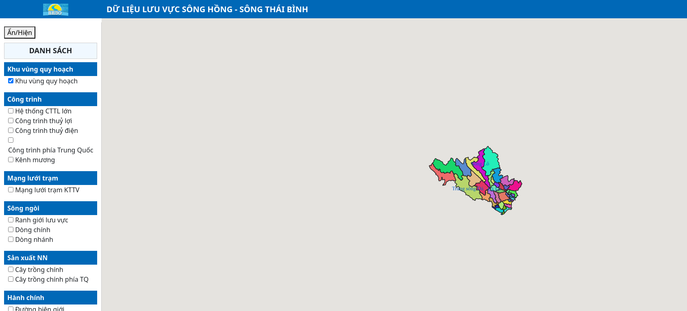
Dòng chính (32, 229)
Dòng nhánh (34, 239)
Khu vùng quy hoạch (46, 80)
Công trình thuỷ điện (46, 130)
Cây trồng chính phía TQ (52, 279)
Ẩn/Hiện (19, 32)
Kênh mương (35, 159)
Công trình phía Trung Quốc (50, 150)
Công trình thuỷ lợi (43, 120)
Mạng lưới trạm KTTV (47, 189)
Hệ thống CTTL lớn (43, 111)
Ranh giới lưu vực (41, 219)
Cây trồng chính (39, 269)
